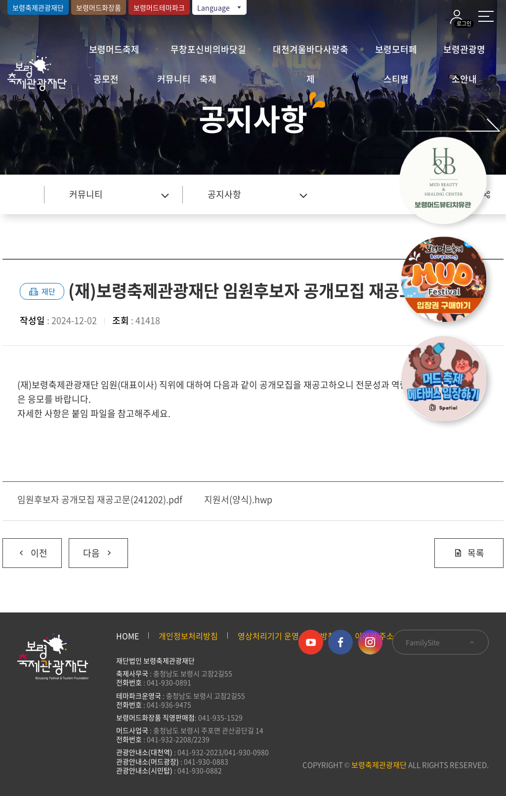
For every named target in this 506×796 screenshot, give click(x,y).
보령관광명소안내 (464, 53)
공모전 (106, 79)
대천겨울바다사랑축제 (310, 53)
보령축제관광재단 (38, 7)
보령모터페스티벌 (396, 53)
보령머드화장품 (98, 7)
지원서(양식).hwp (238, 499)
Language (220, 7)
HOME (127, 636)
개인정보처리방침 (188, 636)
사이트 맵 (486, 16)
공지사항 (224, 194)
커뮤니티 (174, 79)
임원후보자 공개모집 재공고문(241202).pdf (99, 499)
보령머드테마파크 (159, 7)
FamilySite (440, 642)
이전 (24, 549)
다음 (91, 549)
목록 (469, 553)
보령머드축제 (114, 49)
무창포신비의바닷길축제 (208, 53)
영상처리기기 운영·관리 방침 (286, 636)
